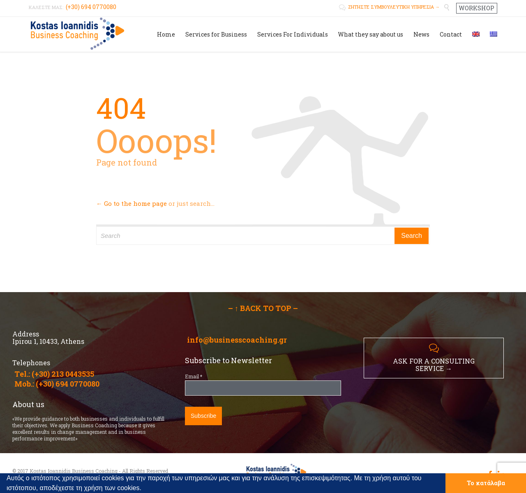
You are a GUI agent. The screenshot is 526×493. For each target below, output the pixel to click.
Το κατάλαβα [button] (486, 483)
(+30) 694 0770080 (67, 384)
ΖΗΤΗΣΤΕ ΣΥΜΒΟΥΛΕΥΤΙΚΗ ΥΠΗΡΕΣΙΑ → (389, 7)
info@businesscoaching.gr (237, 340)
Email (193, 376)
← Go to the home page (131, 203)
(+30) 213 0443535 (63, 374)
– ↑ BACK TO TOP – (263, 308)
